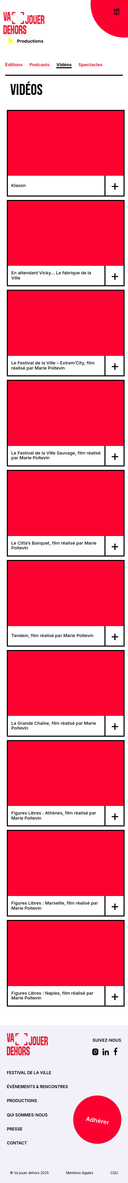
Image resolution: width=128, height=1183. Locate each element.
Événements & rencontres (37, 1086)
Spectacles (91, 64)
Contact (17, 1142)
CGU (114, 1173)
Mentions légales (79, 1173)
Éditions (14, 64)
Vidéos (63, 64)
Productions (22, 1100)
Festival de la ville (29, 1072)
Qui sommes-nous (27, 1114)
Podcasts (39, 64)
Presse (15, 1128)
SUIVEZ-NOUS (107, 1040)
